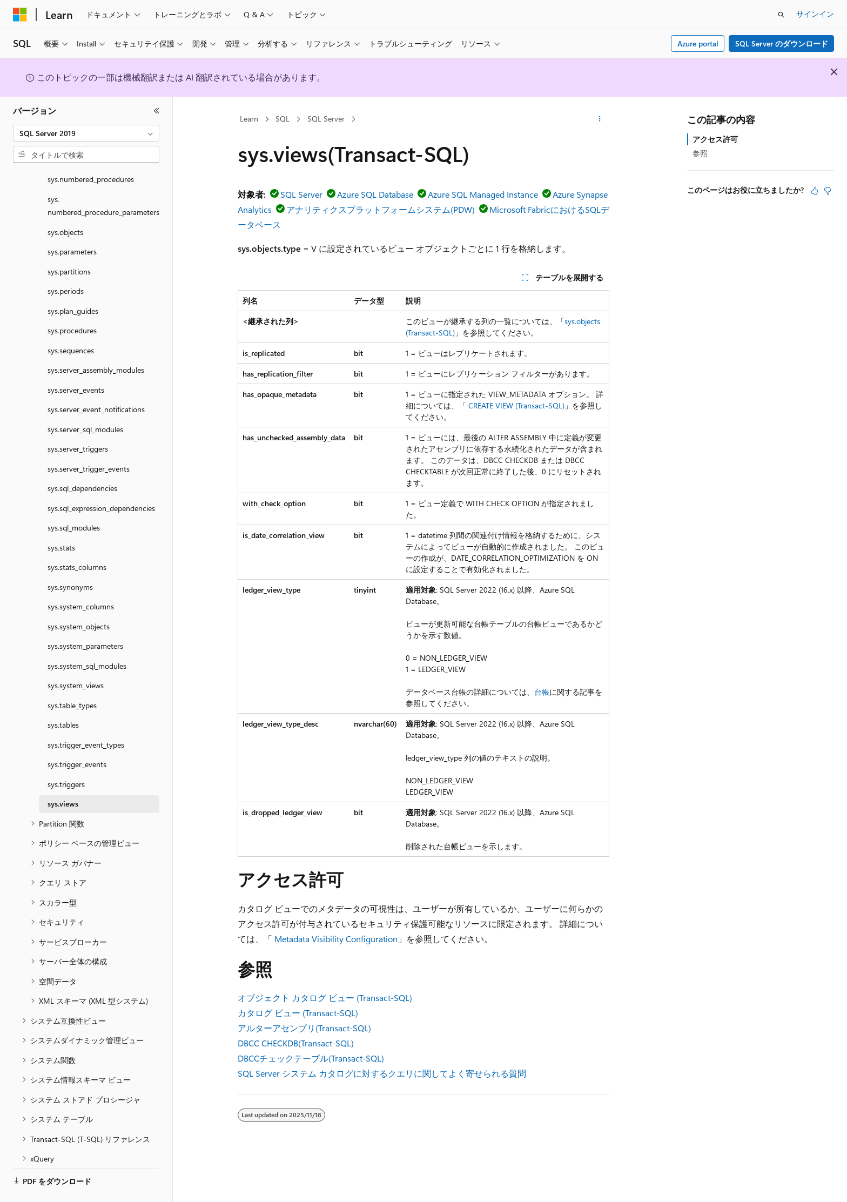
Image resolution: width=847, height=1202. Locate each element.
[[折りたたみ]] (156, 110)
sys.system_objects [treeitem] (79, 597)
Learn (249, 118)
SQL (282, 118)
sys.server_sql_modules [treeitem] (85, 399)
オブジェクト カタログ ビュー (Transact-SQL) (325, 997)
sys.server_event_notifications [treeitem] (96, 379)
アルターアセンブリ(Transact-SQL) (304, 1027)
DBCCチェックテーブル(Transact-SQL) (311, 1058)
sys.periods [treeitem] (66, 261)
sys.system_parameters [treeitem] (85, 616)
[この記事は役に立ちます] (814, 190)
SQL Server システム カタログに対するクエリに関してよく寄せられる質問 (382, 1073)
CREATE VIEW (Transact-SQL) (516, 405)
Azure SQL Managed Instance (483, 194)
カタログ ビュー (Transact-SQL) (298, 1012)
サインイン (815, 14)
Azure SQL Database (375, 194)
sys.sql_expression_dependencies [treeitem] (101, 478)
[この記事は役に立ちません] (827, 190)
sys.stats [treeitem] (61, 518)
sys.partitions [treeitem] (69, 242)
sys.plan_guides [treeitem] (73, 281)
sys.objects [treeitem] (65, 202)
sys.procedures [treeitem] (72, 301)
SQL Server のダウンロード (781, 43)
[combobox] (86, 133)
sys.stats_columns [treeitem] (77, 537)
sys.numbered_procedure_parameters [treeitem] (103, 176)
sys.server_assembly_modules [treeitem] (96, 340)
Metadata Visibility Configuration (336, 938)
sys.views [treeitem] (63, 774)
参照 (700, 153)
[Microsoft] (20, 15)
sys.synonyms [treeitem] (70, 557)
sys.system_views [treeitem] (76, 655)
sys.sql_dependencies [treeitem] (82, 458)
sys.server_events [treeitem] (76, 360)
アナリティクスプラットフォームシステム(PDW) (380, 209)
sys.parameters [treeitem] (72, 222)
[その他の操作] (599, 119)
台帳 (541, 692)
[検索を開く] (781, 14)
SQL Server (326, 118)
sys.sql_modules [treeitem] (74, 498)
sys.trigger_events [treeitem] (77, 734)
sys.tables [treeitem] (63, 695)
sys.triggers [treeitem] (66, 754)
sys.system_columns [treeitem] (81, 577)
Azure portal (697, 43)
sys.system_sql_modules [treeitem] (87, 636)
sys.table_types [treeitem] (72, 675)
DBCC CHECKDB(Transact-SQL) (296, 1043)
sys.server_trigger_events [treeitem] (89, 439)
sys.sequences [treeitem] (71, 320)
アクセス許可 (715, 139)
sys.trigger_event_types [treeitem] (86, 715)
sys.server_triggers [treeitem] (78, 419)
